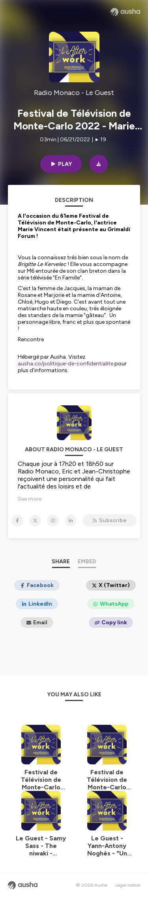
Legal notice (127, 885)
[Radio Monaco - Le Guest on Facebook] (17, 520)
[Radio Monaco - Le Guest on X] (35, 520)
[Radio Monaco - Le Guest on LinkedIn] (71, 520)
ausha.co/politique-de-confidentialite (65, 363)
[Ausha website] (125, 12)
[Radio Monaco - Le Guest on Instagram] (53, 520)
